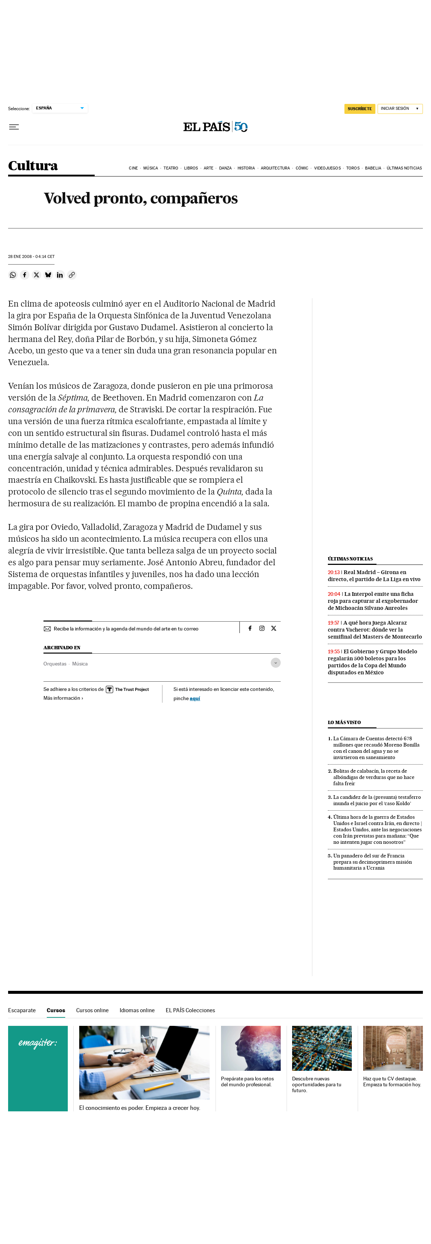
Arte (208, 168)
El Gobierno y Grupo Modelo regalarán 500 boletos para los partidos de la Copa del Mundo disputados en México (372, 662)
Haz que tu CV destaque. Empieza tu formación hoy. (392, 1081)
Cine (133, 168)
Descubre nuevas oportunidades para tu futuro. (316, 1084)
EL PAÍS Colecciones (190, 1010)
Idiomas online (137, 1010)
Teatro (171, 168)
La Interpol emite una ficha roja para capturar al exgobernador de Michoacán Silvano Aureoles (373, 601)
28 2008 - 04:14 (31, 256)
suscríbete (360, 108)
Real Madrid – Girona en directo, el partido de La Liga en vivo (374, 576)
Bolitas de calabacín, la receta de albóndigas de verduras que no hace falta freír (373, 777)
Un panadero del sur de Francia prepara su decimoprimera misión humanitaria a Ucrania (372, 862)
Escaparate (22, 1010)
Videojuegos (327, 168)
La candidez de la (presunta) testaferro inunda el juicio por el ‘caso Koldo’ (377, 800)
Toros (353, 168)
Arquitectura (275, 168)
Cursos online (92, 1010)
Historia (246, 168)
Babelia (373, 168)
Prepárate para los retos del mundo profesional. (247, 1081)
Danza (225, 168)
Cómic (302, 168)
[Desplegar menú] (14, 127)
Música (150, 168)
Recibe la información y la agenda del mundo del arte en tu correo (126, 629)
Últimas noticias (404, 168)
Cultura (33, 166)
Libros (191, 168)
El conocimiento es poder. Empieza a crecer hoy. (139, 1108)
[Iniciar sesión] (400, 109)
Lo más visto (344, 722)
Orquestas (54, 664)
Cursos (56, 1010)
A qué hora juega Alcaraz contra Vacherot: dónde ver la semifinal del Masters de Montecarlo (375, 629)
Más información (63, 698)
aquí (195, 698)
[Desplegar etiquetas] (276, 663)
